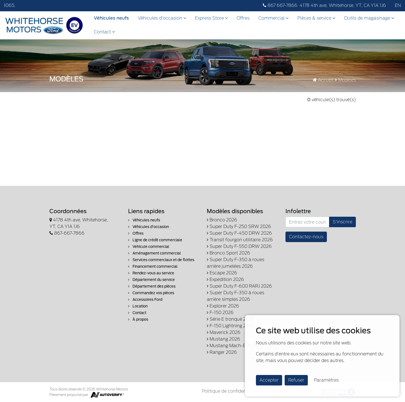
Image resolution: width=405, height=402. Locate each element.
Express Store (211, 18)
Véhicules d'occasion (162, 18)
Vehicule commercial (148, 247)
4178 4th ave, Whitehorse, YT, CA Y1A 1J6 (343, 5)
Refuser (296, 380)
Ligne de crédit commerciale (155, 240)
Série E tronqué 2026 (230, 319)
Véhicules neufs (111, 18)
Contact (104, 31)
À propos (138, 319)
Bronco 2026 (222, 220)
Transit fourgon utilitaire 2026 (240, 239)
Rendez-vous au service (151, 273)
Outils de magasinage (369, 18)
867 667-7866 (280, 5)
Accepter (269, 380)
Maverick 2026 (223, 332)
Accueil (323, 79)
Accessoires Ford (145, 300)
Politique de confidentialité (230, 391)
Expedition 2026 (225, 279)
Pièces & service (316, 18)
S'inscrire (342, 221)
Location (138, 306)
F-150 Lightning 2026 (230, 325)
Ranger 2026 (222, 352)
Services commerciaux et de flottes (161, 260)
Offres (243, 18)
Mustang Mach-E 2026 (232, 345)
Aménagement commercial (154, 253)
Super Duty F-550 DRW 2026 (239, 246)
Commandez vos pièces (151, 293)
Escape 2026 (222, 272)
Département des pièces (152, 286)
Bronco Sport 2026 (228, 253)
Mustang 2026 (223, 339)
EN (398, 5)
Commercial (273, 18)
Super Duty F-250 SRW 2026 (239, 226)
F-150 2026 (220, 312)
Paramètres (326, 380)
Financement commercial (153, 266)
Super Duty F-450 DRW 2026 (239, 233)
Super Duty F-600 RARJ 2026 (239, 286)
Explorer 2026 (223, 306)
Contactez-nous (306, 236)
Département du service (151, 280)
